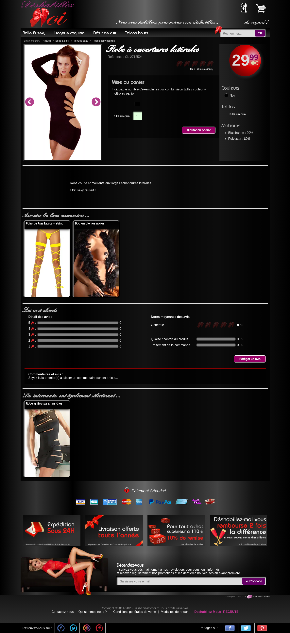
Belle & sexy (62, 40)
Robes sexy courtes (104, 40)
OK (260, 33)
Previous (29, 102)
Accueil (47, 40)
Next (96, 102)
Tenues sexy (81, 40)
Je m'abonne (253, 581)
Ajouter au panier (198, 130)
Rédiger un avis (249, 359)
